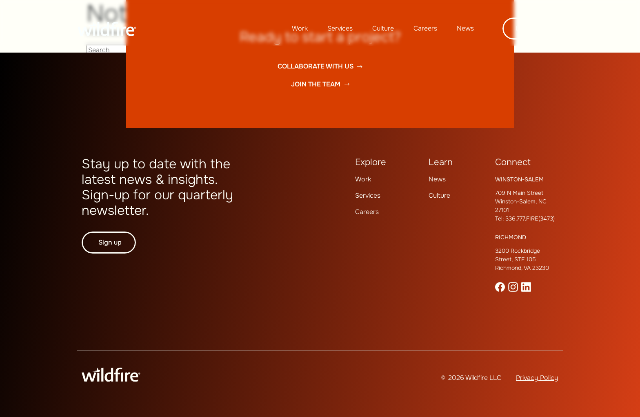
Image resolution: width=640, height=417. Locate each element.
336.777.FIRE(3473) (530, 218)
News (465, 28)
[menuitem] (300, 28)
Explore (370, 162)
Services (340, 28)
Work (300, 28)
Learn (441, 162)
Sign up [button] (110, 242)
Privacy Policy (537, 377)
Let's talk (530, 28)
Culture (383, 28)
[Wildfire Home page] (107, 29)
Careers (425, 28)
